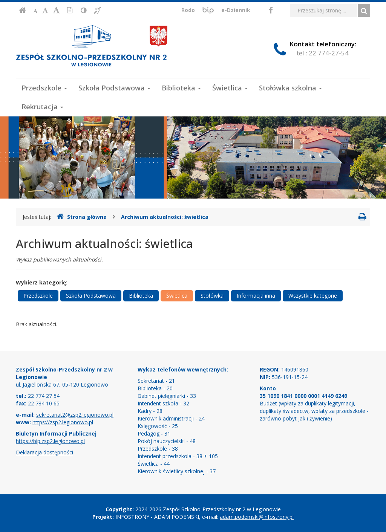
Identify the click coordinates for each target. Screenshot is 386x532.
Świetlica (230, 87)
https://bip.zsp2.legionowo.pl (50, 441)
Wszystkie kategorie (312, 295)
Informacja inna (256, 295)
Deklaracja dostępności (44, 452)
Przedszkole (44, 87)
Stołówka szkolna (290, 87)
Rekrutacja (42, 106)
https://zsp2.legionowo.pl (62, 422)
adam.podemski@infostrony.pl (257, 516)
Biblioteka (181, 87)
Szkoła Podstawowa (114, 87)
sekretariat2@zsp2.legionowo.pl (74, 414)
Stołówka (212, 295)
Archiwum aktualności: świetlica (164, 216)
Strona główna (82, 216)
